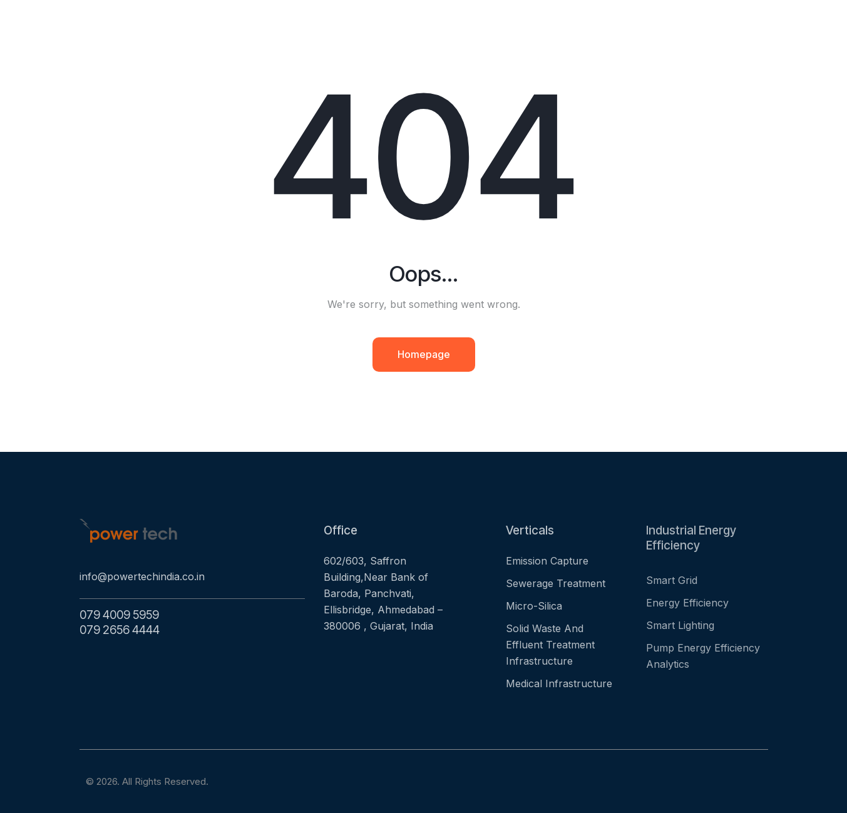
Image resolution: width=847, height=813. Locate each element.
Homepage (424, 354)
